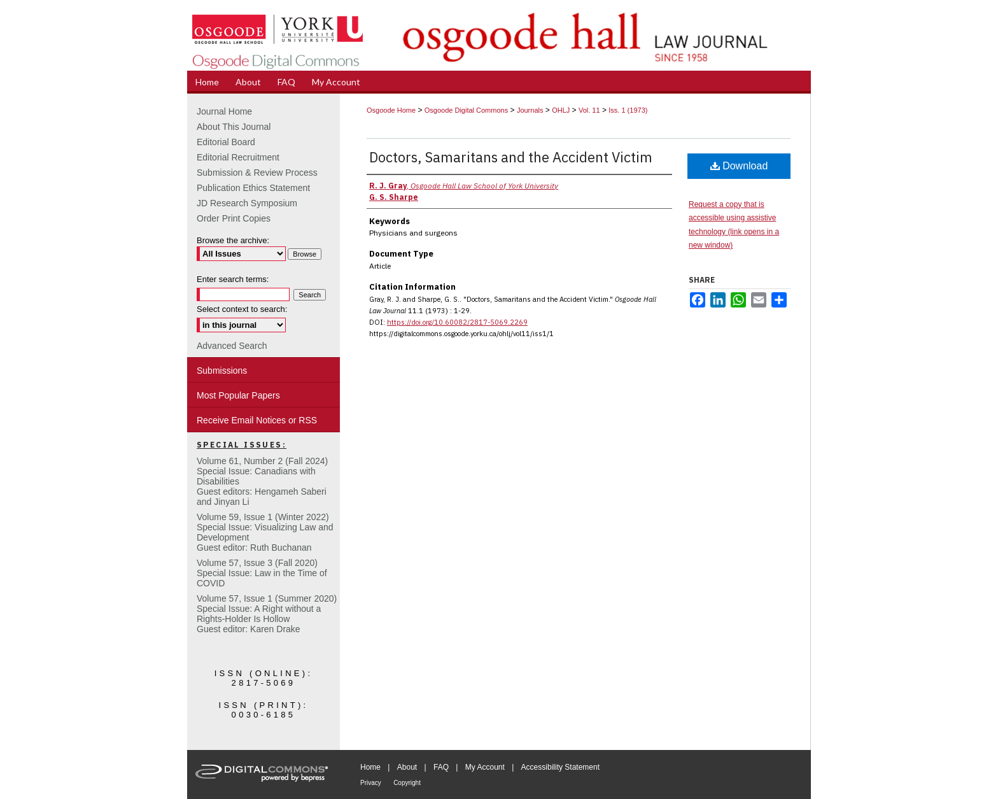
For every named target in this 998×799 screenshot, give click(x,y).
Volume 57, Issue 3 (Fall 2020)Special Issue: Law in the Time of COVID (262, 573)
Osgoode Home (391, 110)
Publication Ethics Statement (253, 188)
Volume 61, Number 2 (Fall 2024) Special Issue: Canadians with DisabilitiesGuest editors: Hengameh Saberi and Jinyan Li (262, 481)
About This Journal (234, 127)
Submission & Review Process (257, 172)
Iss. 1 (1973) (627, 110)
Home (370, 767)
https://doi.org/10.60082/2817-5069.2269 (457, 322)
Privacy (370, 782)
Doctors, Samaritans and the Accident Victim (510, 157)
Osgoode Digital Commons (466, 110)
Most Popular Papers (238, 395)
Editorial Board (226, 142)
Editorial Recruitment (238, 157)
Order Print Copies (234, 218)
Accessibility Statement (560, 767)
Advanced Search (232, 346)
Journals (530, 110)
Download (739, 165)
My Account (485, 767)
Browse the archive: (233, 240)
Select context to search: (242, 309)
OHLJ (561, 110)
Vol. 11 (589, 110)
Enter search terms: (233, 279)
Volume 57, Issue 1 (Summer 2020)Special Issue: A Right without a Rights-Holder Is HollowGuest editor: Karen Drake (267, 613)
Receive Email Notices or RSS (257, 420)
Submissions (222, 370)
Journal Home (224, 111)
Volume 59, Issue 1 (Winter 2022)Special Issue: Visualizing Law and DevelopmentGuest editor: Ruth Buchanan (265, 532)
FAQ (441, 767)
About (407, 767)
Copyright (407, 782)
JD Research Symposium (247, 203)
